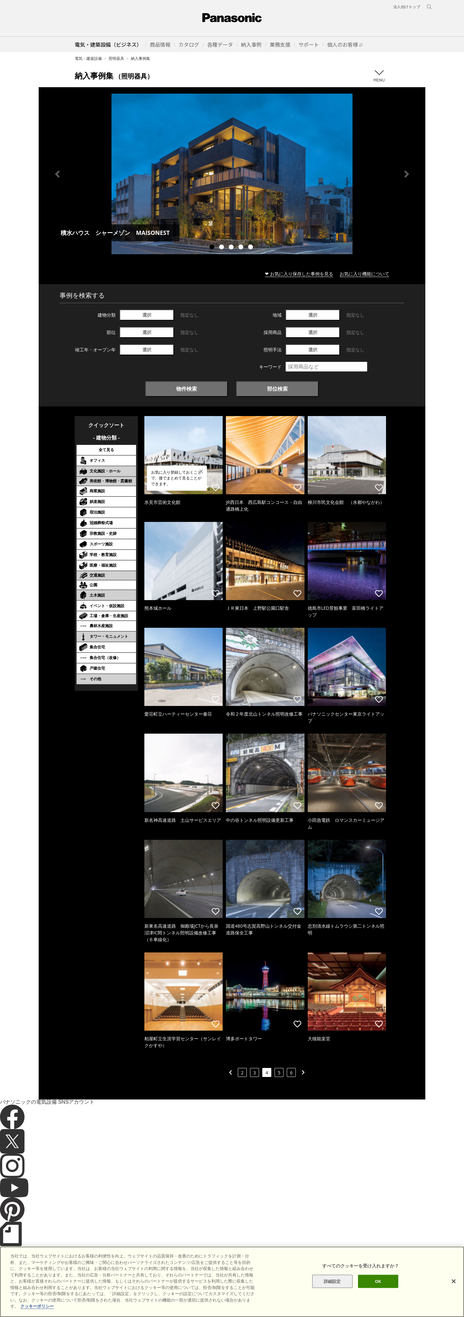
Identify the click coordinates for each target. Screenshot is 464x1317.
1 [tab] (212, 248)
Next (406, 174)
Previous (57, 174)
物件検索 (186, 388)
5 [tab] (251, 248)
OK (378, 1290)
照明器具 (116, 58)
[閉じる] (454, 1290)
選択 (146, 315)
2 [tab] (222, 248)
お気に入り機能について (364, 274)
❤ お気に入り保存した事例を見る (299, 274)
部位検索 (277, 388)
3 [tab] (232, 248)
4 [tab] (241, 248)
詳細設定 (332, 1290)
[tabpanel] (232, 174)
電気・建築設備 (88, 58)
